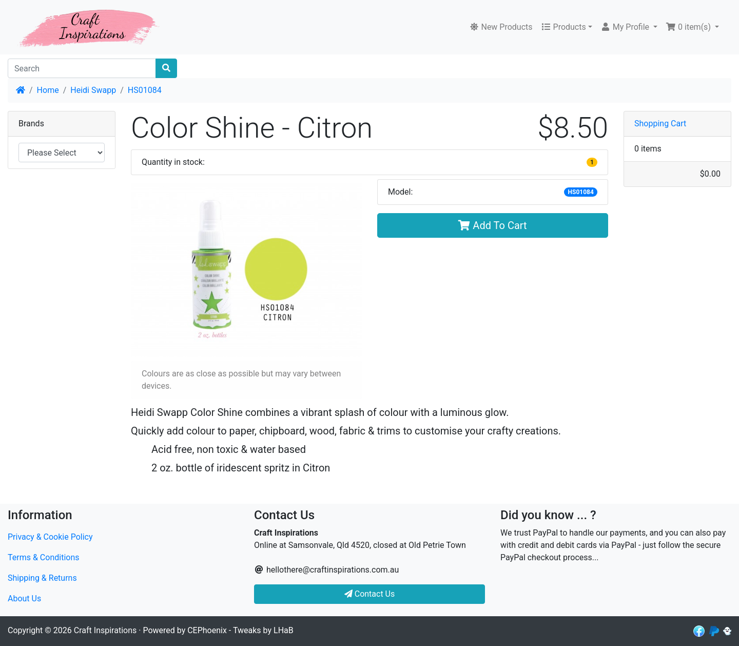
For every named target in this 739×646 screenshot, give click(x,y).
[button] (629, 27)
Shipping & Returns (42, 578)
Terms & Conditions (44, 557)
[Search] (82, 68)
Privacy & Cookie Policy (50, 537)
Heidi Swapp (93, 90)
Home (48, 90)
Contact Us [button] (369, 594)
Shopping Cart (660, 123)
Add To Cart (492, 225)
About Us (24, 598)
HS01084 (145, 90)
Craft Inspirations (105, 630)
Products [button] (563, 27)
